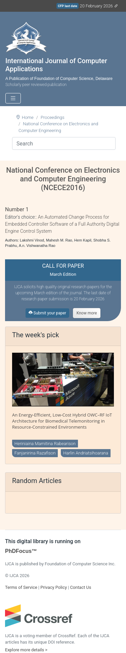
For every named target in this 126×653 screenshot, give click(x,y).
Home (28, 117)
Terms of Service (21, 587)
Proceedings (53, 117)
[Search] (64, 143)
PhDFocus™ (21, 551)
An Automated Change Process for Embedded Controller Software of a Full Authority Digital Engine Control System (62, 224)
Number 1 (17, 209)
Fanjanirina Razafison (34, 452)
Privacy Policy (53, 587)
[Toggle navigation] (13, 98)
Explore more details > (26, 649)
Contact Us (80, 587)
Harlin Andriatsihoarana (85, 452)
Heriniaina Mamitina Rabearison (45, 443)
